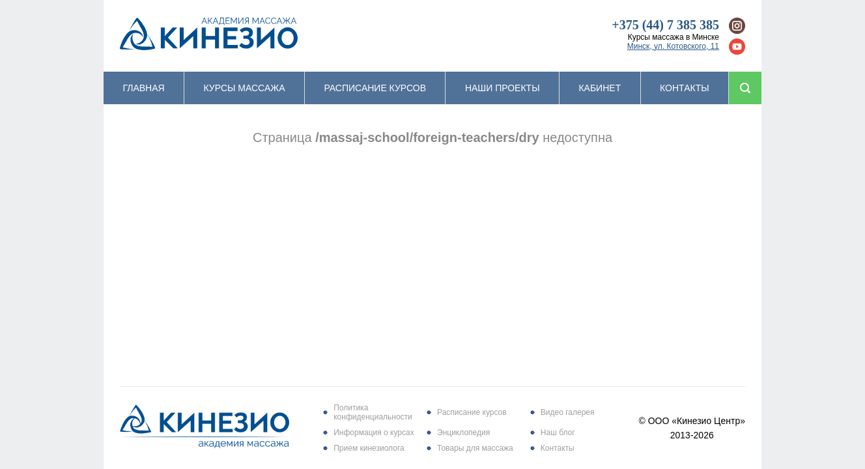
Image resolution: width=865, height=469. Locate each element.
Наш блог (558, 432)
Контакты (684, 88)
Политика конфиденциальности (372, 412)
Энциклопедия (463, 432)
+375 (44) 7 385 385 (665, 25)
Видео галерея (568, 412)
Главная (143, 88)
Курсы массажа (244, 88)
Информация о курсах (373, 432)
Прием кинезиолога (368, 448)
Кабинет (599, 88)
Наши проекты (502, 88)
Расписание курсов (375, 88)
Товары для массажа (475, 448)
